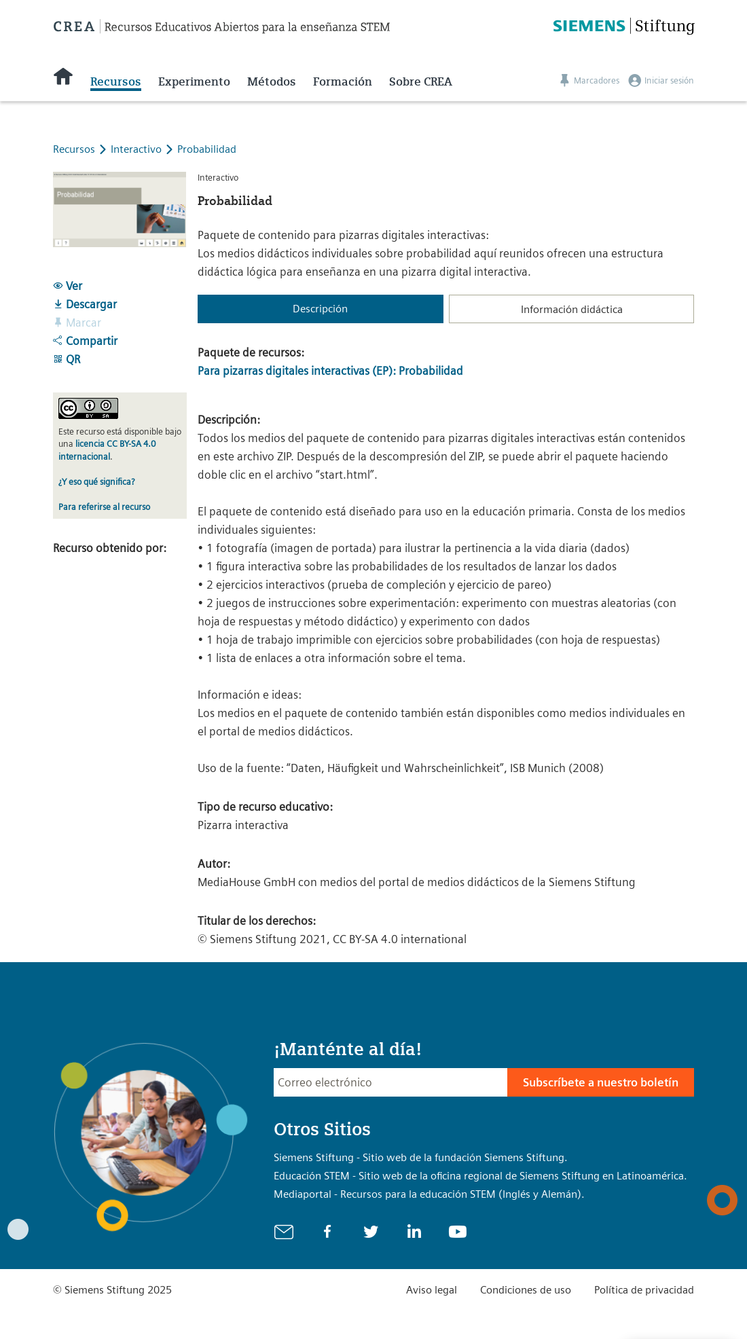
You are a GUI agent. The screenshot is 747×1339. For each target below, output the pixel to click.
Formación (342, 81)
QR (66, 359)
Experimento (194, 81)
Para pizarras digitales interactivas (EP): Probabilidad (330, 371)
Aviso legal (431, 1289)
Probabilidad (206, 149)
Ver (67, 286)
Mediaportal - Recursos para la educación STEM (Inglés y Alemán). (429, 1194)
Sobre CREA (420, 81)
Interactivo (137, 149)
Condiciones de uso (525, 1289)
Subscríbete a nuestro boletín (600, 1082)
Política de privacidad (644, 1289)
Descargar (85, 304)
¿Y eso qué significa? (96, 482)
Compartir (85, 341)
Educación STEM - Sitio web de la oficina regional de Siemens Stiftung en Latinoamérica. (480, 1175)
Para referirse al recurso (104, 507)
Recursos (115, 81)
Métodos (271, 81)
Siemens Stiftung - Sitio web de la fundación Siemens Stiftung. (421, 1157)
